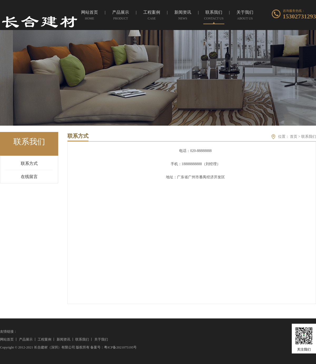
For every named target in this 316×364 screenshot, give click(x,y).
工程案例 (44, 339)
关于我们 (101, 339)
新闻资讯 (63, 339)
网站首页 (7, 339)
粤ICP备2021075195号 (120, 347)
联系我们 (308, 137)
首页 (293, 137)
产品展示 (26, 339)
